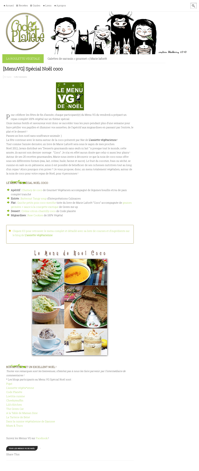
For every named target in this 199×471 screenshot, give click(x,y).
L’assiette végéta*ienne (20, 387)
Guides (36, 6)
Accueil (10, 6)
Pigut (9, 383)
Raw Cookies (35, 215)
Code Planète (14, 392)
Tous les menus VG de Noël (22, 448)
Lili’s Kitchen (14, 404)
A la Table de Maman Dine (22, 413)
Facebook (42, 438)
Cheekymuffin (14, 400)
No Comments (21, 77)
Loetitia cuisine (15, 396)
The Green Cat (15, 408)
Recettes (23, 6)
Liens (48, 6)
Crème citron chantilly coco (39, 211)
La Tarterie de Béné (18, 417)
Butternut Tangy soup (34, 198)
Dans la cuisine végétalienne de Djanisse (30, 421)
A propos (61, 6)
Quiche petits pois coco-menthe (36, 202)
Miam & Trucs (14, 425)
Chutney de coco (32, 190)
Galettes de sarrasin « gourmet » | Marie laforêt (77, 58)
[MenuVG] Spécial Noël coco (33, 69)
